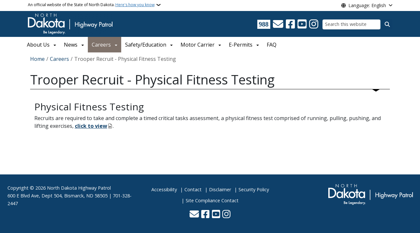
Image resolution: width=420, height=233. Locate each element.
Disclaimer (220, 189)
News (70, 44)
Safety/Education (145, 44)
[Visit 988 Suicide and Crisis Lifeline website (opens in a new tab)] (263, 24)
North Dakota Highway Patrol (79, 188)
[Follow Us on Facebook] (290, 24)
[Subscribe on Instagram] (313, 24)
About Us (38, 44)
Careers (101, 44)
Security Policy (254, 189)
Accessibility (164, 189)
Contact (193, 189)
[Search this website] (351, 24)
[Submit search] (387, 24)
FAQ (271, 44)
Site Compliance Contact (212, 200)
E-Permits (240, 44)
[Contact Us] (278, 24)
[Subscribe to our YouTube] (302, 24)
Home (37, 58)
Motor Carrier (198, 44)
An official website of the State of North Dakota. (91, 5)
